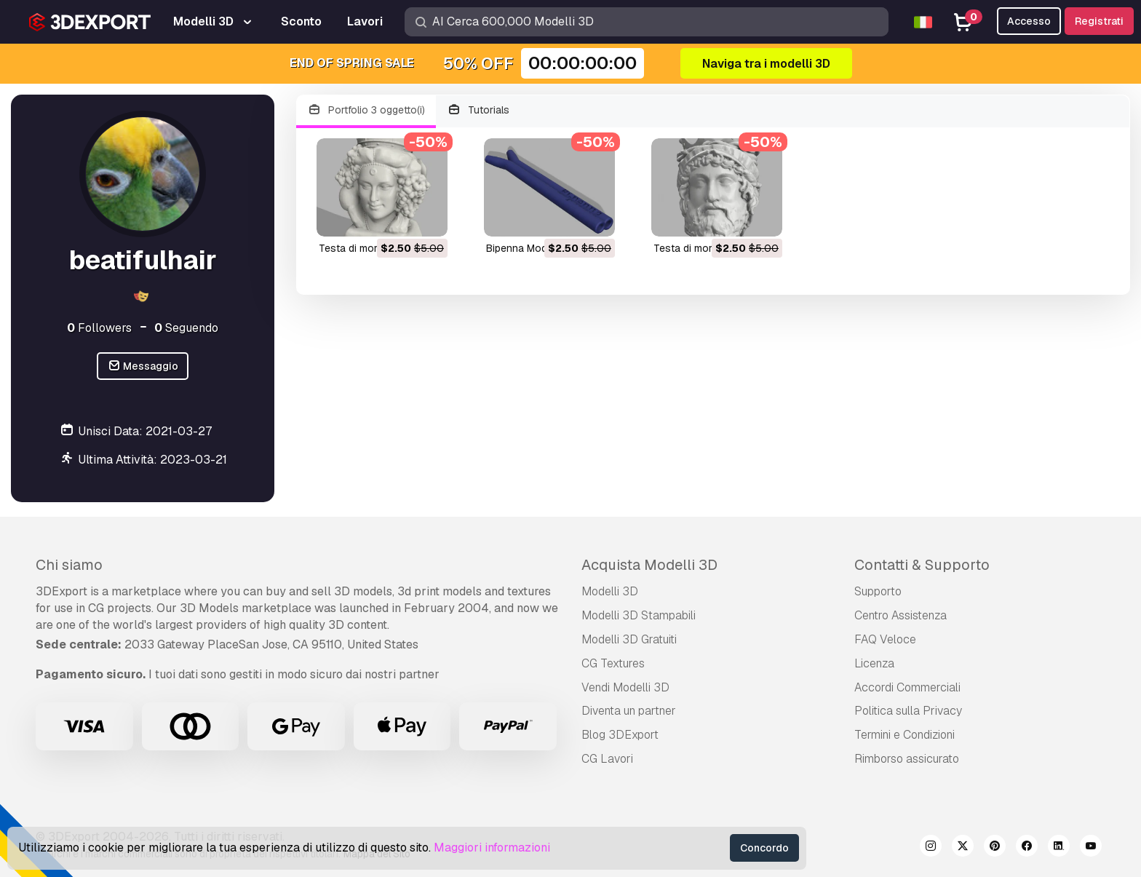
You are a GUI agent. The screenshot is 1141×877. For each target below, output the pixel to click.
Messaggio (143, 366)
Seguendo (186, 328)
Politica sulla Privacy (908, 710)
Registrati (1099, 21)
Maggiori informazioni (492, 847)
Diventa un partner (628, 710)
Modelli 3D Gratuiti (629, 639)
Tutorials (479, 110)
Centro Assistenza (900, 615)
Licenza (874, 663)
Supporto (878, 591)
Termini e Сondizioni (904, 734)
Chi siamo (69, 564)
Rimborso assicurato (906, 758)
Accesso (1029, 21)
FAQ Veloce (885, 639)
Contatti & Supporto (922, 564)
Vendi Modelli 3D (625, 687)
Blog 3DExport (620, 734)
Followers (99, 328)
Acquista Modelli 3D (649, 564)
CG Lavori (607, 758)
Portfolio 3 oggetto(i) (366, 110)
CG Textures (613, 663)
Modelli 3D (609, 591)
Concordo (764, 847)
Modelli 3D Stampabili (638, 615)
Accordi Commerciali (907, 687)
